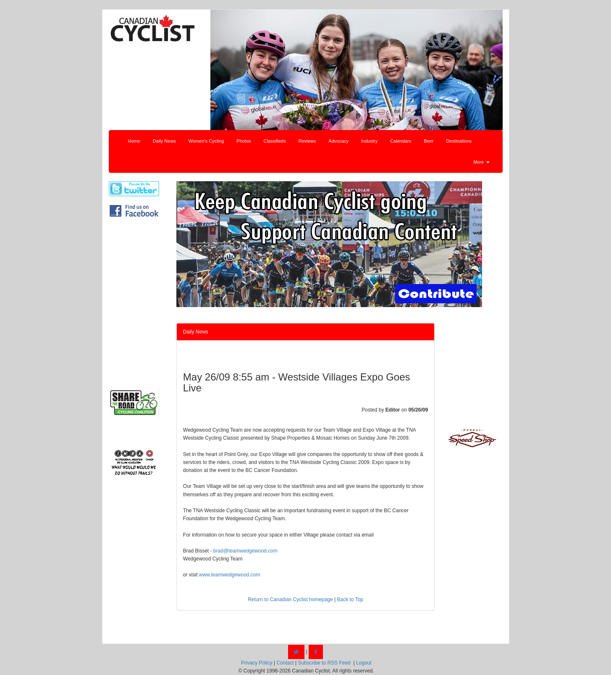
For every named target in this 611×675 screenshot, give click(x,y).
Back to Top (350, 599)
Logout (364, 663)
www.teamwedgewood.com (229, 575)
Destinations (459, 140)
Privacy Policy (257, 663)
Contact (285, 663)
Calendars (400, 140)
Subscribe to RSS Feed (324, 663)
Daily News (164, 140)
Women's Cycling (206, 140)
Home (134, 140)
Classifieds (275, 140)
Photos (243, 140)
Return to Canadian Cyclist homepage (290, 599)
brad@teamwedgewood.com (245, 551)
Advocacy (338, 140)
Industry (369, 140)
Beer (428, 140)
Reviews (307, 140)
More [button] (481, 161)
